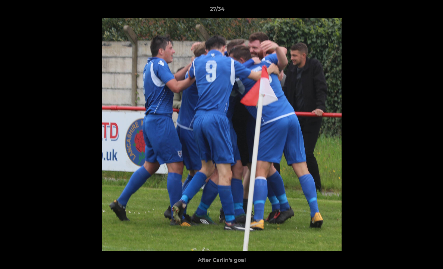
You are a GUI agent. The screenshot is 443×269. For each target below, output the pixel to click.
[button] (411, 10)
